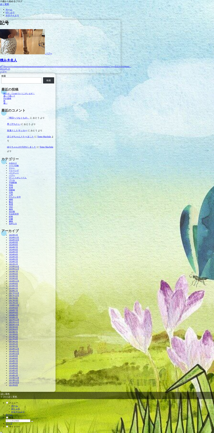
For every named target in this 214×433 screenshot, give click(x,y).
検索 (3, 76)
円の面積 (7, 98)
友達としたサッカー (17, 130)
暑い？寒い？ (9, 96)
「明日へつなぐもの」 (18, 118)
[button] (32, 421)
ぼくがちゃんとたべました (20, 136)
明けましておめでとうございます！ (19, 93)
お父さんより (18, 411)
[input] (18, 420)
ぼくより (15, 409)
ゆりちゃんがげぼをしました (21, 147)
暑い (5, 103)
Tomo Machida (44, 136)
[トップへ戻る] (1, 432)
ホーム (14, 406)
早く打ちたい (13, 124)
